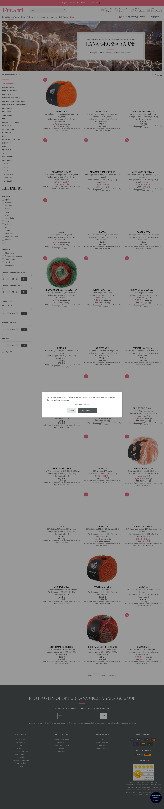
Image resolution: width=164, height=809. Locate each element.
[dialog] (82, 404)
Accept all (87, 410)
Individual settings (82, 404)
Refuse (71, 410)
